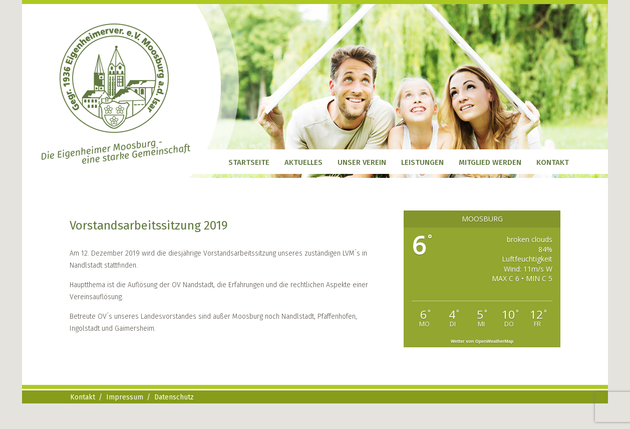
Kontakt (552, 162)
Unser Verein (362, 162)
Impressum (124, 397)
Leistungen (422, 162)
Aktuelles (303, 162)
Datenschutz (174, 397)
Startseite (248, 162)
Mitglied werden (490, 162)
